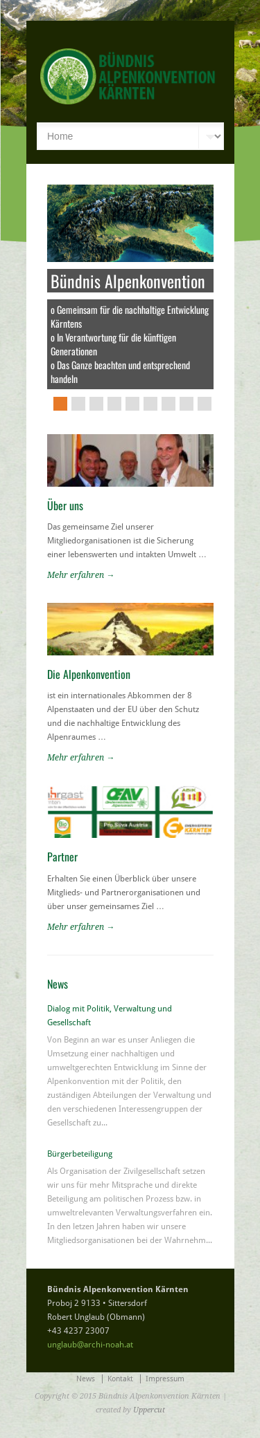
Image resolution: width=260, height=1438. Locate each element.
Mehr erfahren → (80, 575)
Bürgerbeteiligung (79, 1154)
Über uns (65, 505)
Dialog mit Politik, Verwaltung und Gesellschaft (109, 1015)
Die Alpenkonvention (88, 674)
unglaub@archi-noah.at (90, 1345)
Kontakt (120, 1378)
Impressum (165, 1378)
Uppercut (149, 1410)
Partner (62, 856)
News (85, 1378)
